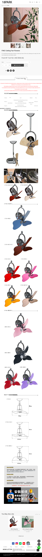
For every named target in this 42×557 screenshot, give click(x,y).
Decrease (3, 65)
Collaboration (29, 546)
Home (3, 5)
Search (34, 2)
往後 (39, 514)
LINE (10, 70)
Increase (9, 65)
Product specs (17, 62)
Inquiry (16, 546)
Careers (22, 546)
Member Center (32, 2)
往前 (35, 514)
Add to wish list (26, 65)
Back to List (21, 536)
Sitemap (31, 554)
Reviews (37, 546)
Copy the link (13, 70)
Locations (5, 546)
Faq (11, 546)
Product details (20, 78)
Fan (5, 5)
